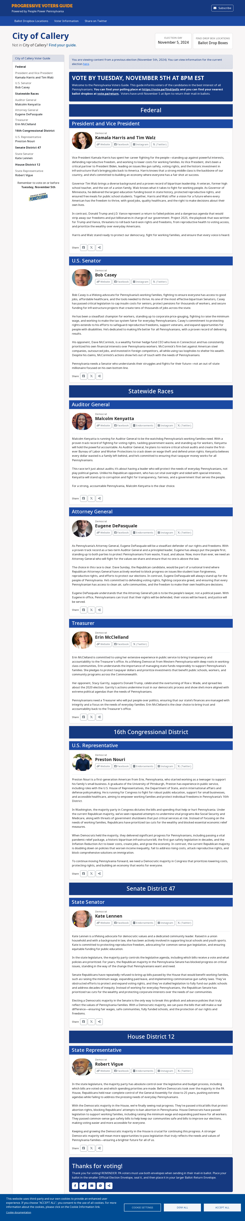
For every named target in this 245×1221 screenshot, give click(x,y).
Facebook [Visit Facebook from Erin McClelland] (121, 644)
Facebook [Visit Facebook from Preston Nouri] (121, 766)
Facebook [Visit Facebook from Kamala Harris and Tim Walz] (121, 144)
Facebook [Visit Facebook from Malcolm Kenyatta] (121, 425)
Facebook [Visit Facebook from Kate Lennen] (121, 923)
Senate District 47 (28, 147)
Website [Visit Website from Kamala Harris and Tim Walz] (103, 144)
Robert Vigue (109, 1064)
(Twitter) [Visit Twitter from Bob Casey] (160, 282)
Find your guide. (63, 45)
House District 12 (27, 165)
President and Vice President (106, 123)
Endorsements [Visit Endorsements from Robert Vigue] (143, 1071)
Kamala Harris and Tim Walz (125, 138)
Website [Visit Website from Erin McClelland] (103, 644)
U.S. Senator (86, 260)
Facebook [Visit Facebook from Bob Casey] (121, 282)
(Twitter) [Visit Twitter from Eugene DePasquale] (184, 533)
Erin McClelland (112, 637)
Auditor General (91, 404)
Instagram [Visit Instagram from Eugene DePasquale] (165, 533)
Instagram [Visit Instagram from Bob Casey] (140, 282)
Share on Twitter (96, 21)
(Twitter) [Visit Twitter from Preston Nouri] (184, 766)
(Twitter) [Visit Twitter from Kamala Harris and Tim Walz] (160, 144)
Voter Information (66, 21)
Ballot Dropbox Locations (31, 21)
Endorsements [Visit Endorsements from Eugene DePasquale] (143, 533)
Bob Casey (106, 275)
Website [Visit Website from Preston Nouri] (103, 766)
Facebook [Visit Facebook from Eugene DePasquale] (121, 533)
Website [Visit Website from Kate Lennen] (103, 923)
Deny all (182, 1207)
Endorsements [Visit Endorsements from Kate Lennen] (143, 923)
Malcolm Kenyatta (114, 418)
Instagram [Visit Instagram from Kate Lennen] (165, 923)
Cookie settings (142, 1207)
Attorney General (92, 511)
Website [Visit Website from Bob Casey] (103, 282)
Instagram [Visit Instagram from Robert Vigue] (165, 1071)
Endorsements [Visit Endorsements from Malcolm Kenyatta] (143, 425)
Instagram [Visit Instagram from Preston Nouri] (165, 766)
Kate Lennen (108, 916)
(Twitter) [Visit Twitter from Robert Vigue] (184, 1071)
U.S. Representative (95, 745)
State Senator (88, 902)
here (86, 64)
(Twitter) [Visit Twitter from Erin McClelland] (140, 644)
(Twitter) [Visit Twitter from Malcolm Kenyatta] (184, 425)
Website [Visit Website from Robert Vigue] (103, 1071)
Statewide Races (27, 94)
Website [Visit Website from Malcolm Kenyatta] (103, 425)
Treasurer (83, 623)
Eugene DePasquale (116, 526)
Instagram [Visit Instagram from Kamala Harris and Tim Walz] (140, 144)
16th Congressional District (35, 131)
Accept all (222, 1207)
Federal (20, 67)
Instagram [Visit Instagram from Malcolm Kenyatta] (165, 425)
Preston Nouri (110, 759)
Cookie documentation (18, 1212)
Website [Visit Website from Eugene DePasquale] (103, 533)
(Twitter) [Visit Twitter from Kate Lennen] (184, 923)
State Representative (96, 1050)
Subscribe (222, 8)
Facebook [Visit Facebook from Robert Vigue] (121, 1071)
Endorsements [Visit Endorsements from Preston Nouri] (143, 766)
